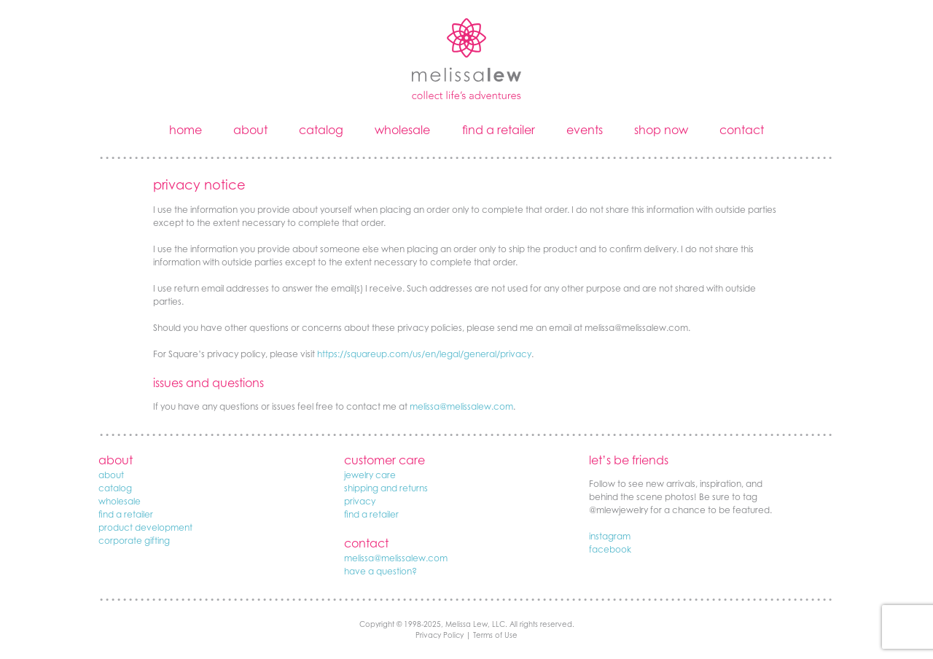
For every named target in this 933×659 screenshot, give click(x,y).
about (250, 129)
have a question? (380, 571)
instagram (610, 536)
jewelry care (370, 474)
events (584, 129)
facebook (610, 549)
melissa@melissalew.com (461, 406)
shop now (661, 129)
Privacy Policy (439, 635)
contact (741, 129)
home (185, 129)
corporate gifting (134, 540)
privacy (359, 501)
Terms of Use (495, 635)
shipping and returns (386, 488)
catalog (321, 129)
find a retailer (498, 129)
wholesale (402, 129)
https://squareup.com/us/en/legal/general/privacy (424, 353)
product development (145, 527)
